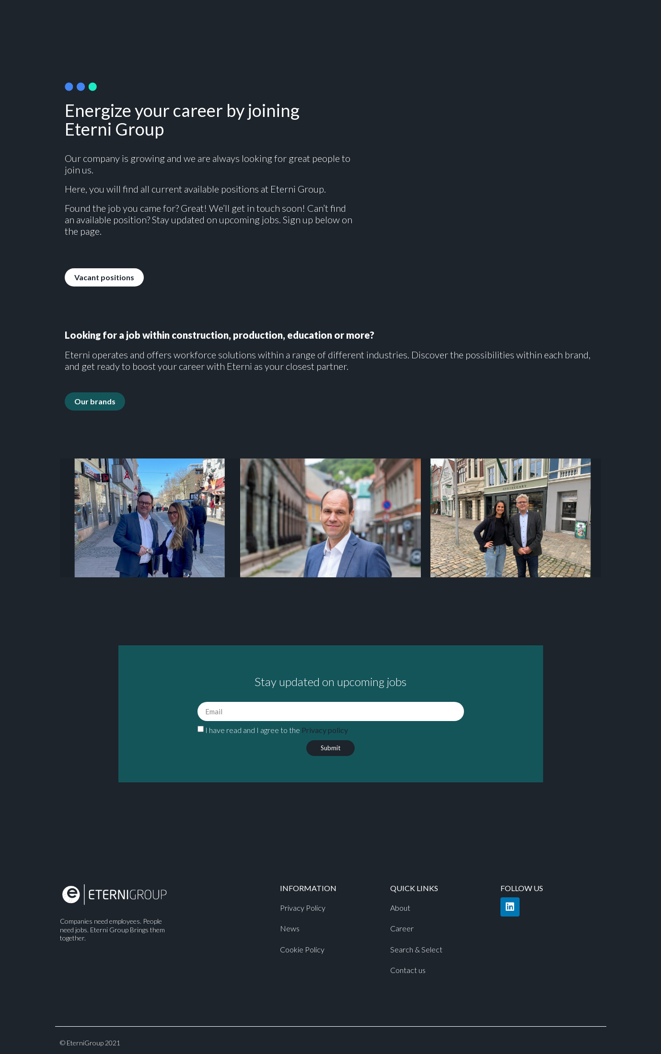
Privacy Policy (302, 907)
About (400, 907)
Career (402, 928)
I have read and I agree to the (276, 729)
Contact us (408, 969)
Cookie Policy (302, 949)
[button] (104, 277)
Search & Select (416, 949)
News (290, 928)
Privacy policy (325, 729)
